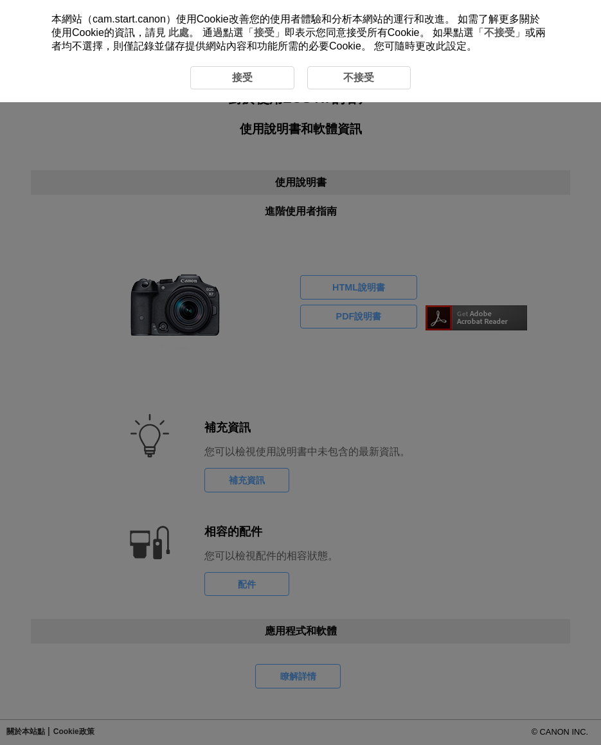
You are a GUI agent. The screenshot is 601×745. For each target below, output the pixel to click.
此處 (178, 32)
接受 (264, 32)
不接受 (499, 32)
